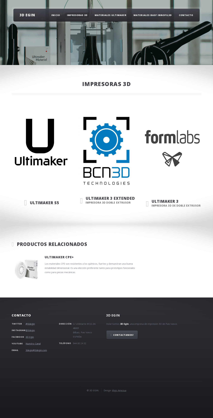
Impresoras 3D (77, 15)
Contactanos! (123, 334)
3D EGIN (27, 14)
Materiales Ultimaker (110, 15)
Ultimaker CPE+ (59, 257)
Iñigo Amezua (119, 390)
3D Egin (30, 336)
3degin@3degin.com (36, 350)
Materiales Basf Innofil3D (153, 15)
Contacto (186, 15)
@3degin (30, 323)
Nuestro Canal (33, 343)
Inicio (55, 15)
